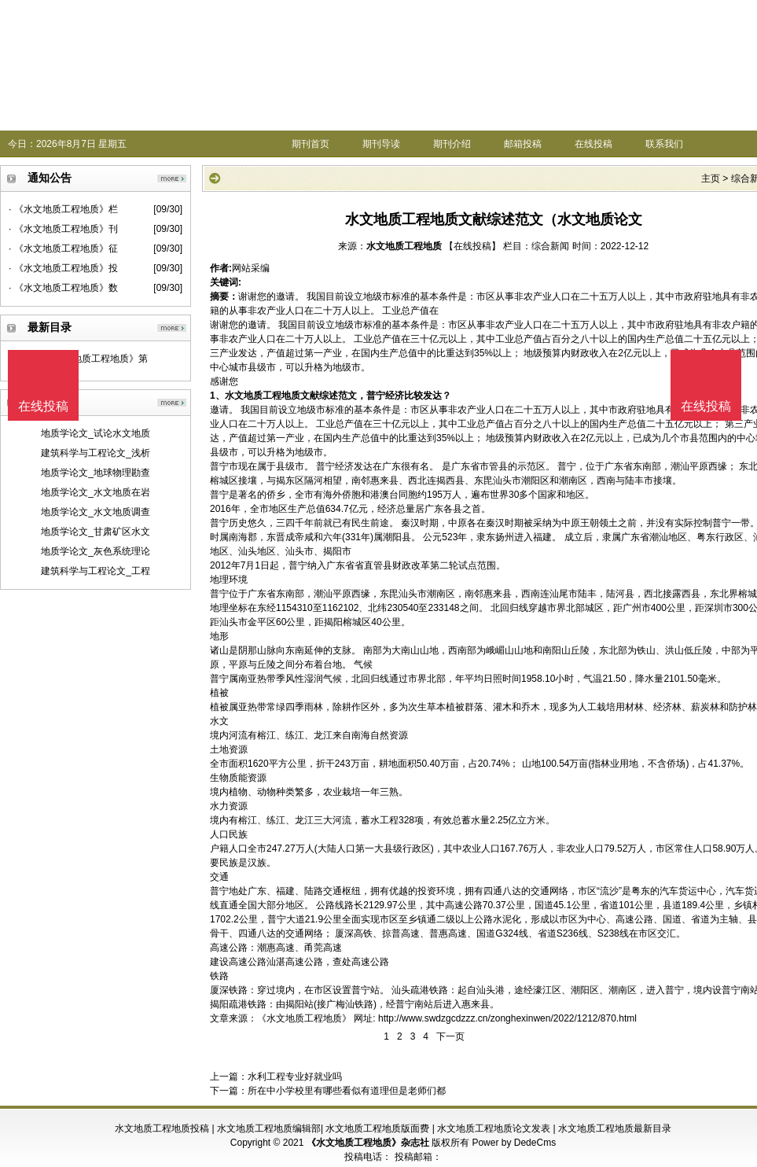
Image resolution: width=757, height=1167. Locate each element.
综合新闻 (550, 246)
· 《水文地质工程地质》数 (63, 287)
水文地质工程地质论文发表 (493, 1128)
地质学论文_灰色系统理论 (95, 551)
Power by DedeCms (514, 1142)
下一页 (450, 1036)
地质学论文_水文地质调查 (95, 511)
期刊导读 (381, 143)
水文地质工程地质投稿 (162, 1128)
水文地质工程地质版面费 (377, 1128)
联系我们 (664, 143)
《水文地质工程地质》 (304, 1018)
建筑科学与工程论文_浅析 (95, 452)
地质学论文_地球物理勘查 (95, 472)
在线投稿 (593, 143)
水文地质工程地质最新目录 (614, 1128)
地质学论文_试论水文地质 (95, 433)
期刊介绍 (452, 143)
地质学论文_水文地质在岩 (95, 492)
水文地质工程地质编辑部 (269, 1128)
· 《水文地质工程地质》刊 (63, 228)
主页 (710, 178)
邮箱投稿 (523, 143)
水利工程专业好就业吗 (295, 1076)
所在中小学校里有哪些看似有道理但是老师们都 (347, 1090)
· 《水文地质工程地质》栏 (63, 209)
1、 (217, 395)
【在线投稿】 (472, 246)
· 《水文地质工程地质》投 (63, 268)
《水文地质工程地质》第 (96, 358)
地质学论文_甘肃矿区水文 (95, 531)
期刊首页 (310, 143)
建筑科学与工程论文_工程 (95, 570)
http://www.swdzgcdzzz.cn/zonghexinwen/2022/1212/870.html (507, 1018)
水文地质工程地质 (404, 246)
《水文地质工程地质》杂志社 (368, 1142)
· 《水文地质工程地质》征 (63, 248)
